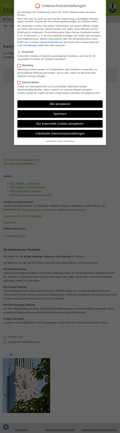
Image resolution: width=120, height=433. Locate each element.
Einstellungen (30, 45)
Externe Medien (29, 81)
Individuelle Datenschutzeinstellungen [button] (60, 133)
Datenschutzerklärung (50, 41)
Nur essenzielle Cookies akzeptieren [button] (60, 123)
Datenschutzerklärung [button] (66, 141)
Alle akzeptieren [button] (60, 103)
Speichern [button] (60, 113)
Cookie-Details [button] (50, 141)
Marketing (26, 65)
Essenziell (26, 51)
